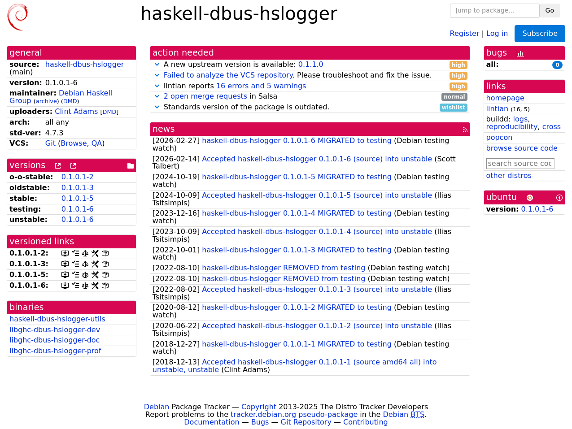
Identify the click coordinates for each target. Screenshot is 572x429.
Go (550, 10)
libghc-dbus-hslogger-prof (55, 351)
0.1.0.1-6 (77, 209)
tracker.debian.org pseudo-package (294, 414)
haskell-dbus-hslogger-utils (57, 319)
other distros (509, 175)
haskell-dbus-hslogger (84, 64)
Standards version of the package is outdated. (310, 107)
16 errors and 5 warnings (261, 86)
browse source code (522, 148)
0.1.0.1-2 (77, 177)
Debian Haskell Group (60, 97)
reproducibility (512, 126)
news (164, 129)
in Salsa (310, 96)
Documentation (211, 422)
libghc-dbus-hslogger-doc (54, 340)
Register (465, 33)
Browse (74, 143)
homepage (505, 98)
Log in (497, 33)
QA (97, 143)
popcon (499, 137)
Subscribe (540, 33)
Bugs (260, 422)
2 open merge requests (205, 96)
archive (46, 101)
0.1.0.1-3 (77, 187)
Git (50, 143)
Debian (157, 407)
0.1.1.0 (310, 64)
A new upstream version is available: (310, 65)
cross (551, 126)
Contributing (365, 422)
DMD (70, 101)
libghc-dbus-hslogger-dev (54, 329)
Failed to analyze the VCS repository (228, 75)
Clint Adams (76, 111)
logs (520, 119)
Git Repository (306, 422)
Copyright (258, 407)
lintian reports (310, 86)
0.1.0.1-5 (77, 198)
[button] (157, 64)
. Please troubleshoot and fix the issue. (310, 75)
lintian (497, 108)
